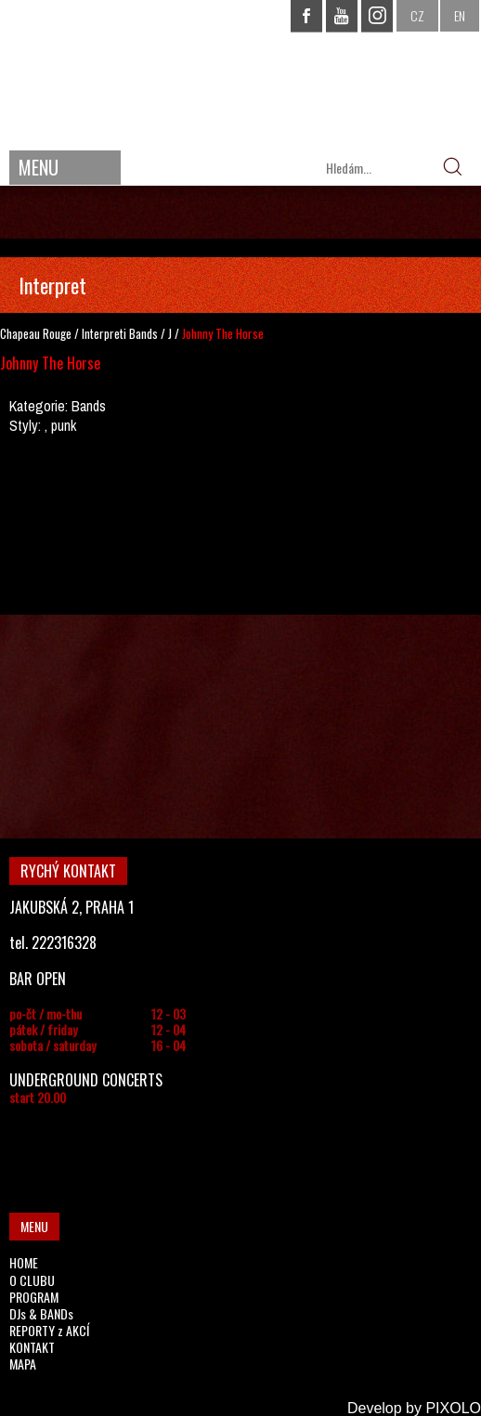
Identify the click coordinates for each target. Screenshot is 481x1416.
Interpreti (104, 333)
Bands (143, 333)
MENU (38, 167)
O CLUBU (32, 1280)
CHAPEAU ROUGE (240, 73)
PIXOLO (453, 1408)
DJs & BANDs (41, 1313)
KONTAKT (32, 1347)
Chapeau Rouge (36, 333)
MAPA (22, 1363)
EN (459, 15)
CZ (417, 15)
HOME (23, 1262)
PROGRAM (33, 1296)
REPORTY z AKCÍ (49, 1330)
